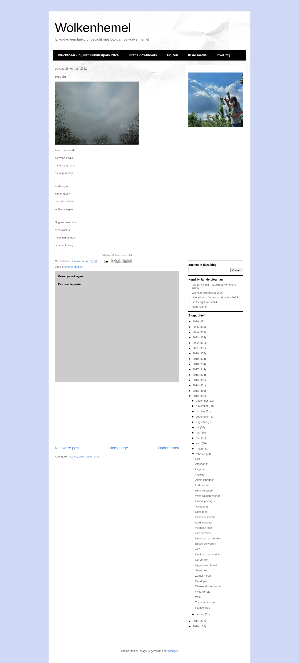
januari (200, 614)
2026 (196, 321)
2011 (196, 621)
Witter (198, 597)
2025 (196, 326)
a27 (197, 549)
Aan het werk (203, 533)
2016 (196, 374)
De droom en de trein (208, 538)
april (199, 443)
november (202, 405)
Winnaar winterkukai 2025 (207, 292)
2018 (196, 364)
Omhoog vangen (205, 501)
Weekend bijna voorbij (208, 586)
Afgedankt (201, 463)
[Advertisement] (116, 414)
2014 (196, 385)
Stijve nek (201, 570)
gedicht (78, 266)
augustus (202, 422)
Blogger (172, 650)
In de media (197, 55)
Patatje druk (202, 607)
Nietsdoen (201, 511)
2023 (196, 337)
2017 (196, 369)
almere (69, 266)
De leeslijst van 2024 (204, 302)
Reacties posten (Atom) (88, 456)
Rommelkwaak (204, 490)
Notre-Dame (199, 306)
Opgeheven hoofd (206, 565)
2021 (196, 348)
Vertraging (201, 506)
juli (198, 427)
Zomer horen (203, 575)
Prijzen (172, 55)
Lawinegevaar (203, 522)
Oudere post (168, 448)
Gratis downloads (143, 55)
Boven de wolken (205, 543)
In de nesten (202, 485)
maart (200, 448)
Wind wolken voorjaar (208, 495)
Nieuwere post (67, 448)
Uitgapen (200, 469)
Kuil (197, 458)
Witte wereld (202, 591)
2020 (196, 353)
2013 (196, 390)
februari (201, 454)
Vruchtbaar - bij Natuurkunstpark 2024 (88, 55)
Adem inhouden (204, 479)
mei (198, 438)
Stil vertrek (201, 559)
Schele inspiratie (205, 517)
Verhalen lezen (204, 527)
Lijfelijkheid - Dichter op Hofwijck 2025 (215, 297)
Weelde (199, 474)
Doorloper (201, 581)
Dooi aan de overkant (208, 554)
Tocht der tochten (205, 602)
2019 (196, 358)
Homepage (118, 448)
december (202, 400)
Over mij (223, 55)
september (203, 416)
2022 (196, 342)
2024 (196, 332)
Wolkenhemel (93, 28)
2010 (196, 626)
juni (198, 432)
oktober (201, 411)
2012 (196, 396)
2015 (196, 380)
